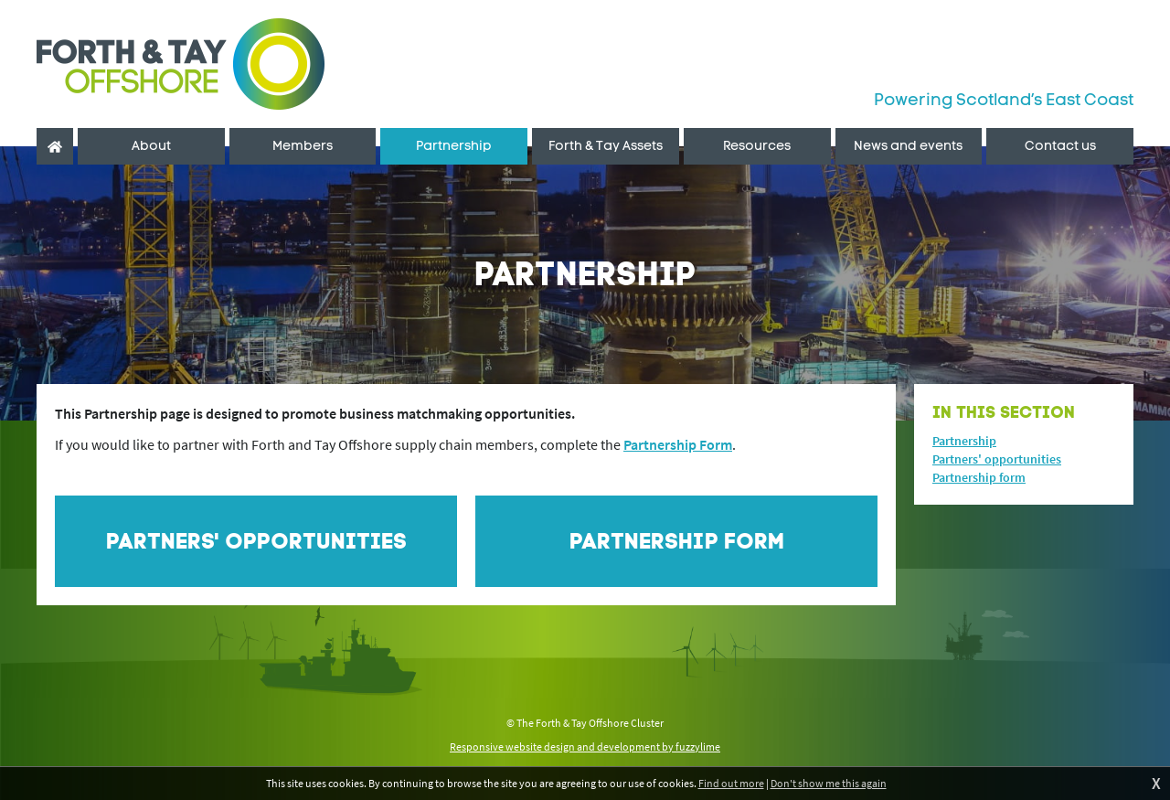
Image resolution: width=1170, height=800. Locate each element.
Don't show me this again (829, 783)
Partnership (964, 440)
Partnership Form (677, 444)
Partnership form (979, 477)
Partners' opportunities (996, 459)
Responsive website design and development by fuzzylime (585, 746)
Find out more (731, 783)
